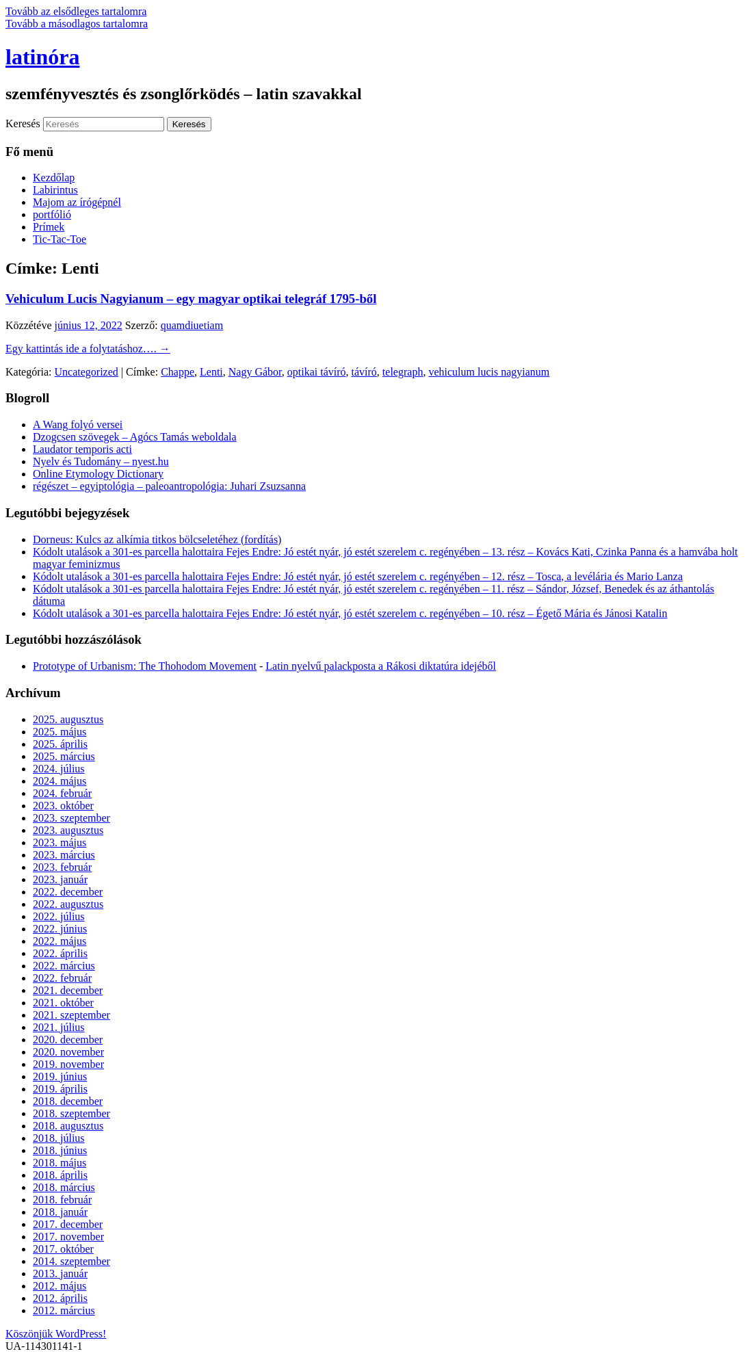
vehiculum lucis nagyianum (488, 372)
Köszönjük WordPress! (55, 1334)
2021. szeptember (71, 1015)
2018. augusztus (68, 1126)
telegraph (402, 372)
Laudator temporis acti (82, 449)
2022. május (59, 941)
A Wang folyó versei (77, 424)
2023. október (63, 805)
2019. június (60, 1076)
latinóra (42, 56)
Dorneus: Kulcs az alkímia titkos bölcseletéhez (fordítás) (157, 539)
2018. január (60, 1212)
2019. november (68, 1064)
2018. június (60, 1150)
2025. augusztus (68, 719)
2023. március (64, 855)
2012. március (64, 1310)
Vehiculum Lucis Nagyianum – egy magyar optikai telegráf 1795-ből (190, 298)
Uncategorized (86, 372)
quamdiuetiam (192, 325)
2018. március (64, 1187)
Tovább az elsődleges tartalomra (75, 11)
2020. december (68, 1039)
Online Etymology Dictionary (98, 474)
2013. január (60, 1273)
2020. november (68, 1052)
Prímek (48, 227)
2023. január (60, 879)
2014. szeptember (71, 1261)
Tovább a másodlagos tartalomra (76, 23)
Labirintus (55, 190)
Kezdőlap (54, 177)
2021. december (68, 990)
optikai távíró (316, 372)
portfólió (52, 214)
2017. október (63, 1249)
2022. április (60, 953)
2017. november (68, 1236)
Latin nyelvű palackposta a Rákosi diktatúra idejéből (380, 666)
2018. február (62, 1199)
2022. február (62, 978)
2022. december (68, 892)
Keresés (22, 123)
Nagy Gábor (255, 372)
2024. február (62, 793)
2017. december (68, 1224)
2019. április (60, 1089)
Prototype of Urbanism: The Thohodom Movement (145, 666)
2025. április (60, 744)
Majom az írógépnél (77, 202)
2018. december (68, 1101)
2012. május (59, 1286)
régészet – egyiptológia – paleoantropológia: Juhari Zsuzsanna (169, 486)
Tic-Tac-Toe (59, 239)
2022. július (59, 916)
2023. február (62, 867)
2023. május (59, 842)
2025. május (59, 731)
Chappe (177, 372)
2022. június (60, 929)
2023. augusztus (68, 830)
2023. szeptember (71, 818)
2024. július (59, 768)
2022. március (64, 965)
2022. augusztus (68, 904)
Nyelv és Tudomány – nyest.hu (101, 461)
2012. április (60, 1298)
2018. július (59, 1138)
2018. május (59, 1162)
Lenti (211, 372)
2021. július (59, 1027)
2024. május (59, 781)
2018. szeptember (71, 1113)
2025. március (64, 756)
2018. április (60, 1175)
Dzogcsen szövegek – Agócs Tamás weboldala (135, 437)
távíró (364, 372)
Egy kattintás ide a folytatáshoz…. (87, 348)
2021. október (63, 1002)
